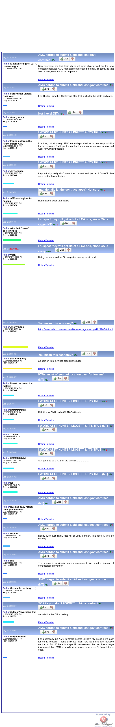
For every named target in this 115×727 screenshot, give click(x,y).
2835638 (12, 452)
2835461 (14, 248)
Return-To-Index (46, 79)
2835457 (12, 377)
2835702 (12, 477)
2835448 (12, 135)
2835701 (12, 428)
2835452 (12, 192)
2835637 (12, 404)
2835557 (12, 606)
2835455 (12, 222)
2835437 (12, 88)
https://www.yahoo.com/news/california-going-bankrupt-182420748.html (75, 329)
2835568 (12, 631)
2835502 (12, 555)
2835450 (12, 165)
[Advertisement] (57, 26)
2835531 (12, 582)
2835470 (12, 322)
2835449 (12, 501)
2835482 (12, 354)
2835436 (12, 58)
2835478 (12, 527)
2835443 (12, 113)
